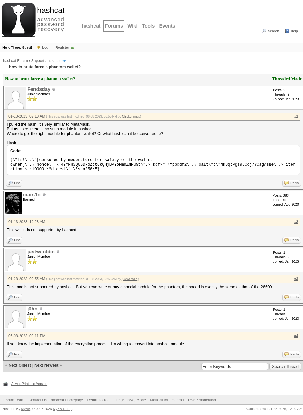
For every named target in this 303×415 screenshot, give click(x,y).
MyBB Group (62, 409)
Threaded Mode (287, 79)
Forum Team (13, 400)
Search (273, 31)
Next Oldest (20, 365)
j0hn (32, 308)
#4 (296, 336)
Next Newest (46, 365)
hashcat (91, 26)
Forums (114, 26)
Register (62, 47)
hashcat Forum (15, 61)
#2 (296, 222)
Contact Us (37, 400)
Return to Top (98, 400)
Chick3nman (130, 116)
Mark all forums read (167, 400)
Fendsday (38, 89)
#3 (296, 279)
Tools (148, 26)
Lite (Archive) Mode (130, 400)
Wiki (132, 26)
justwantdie (41, 251)
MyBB (25, 409)
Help (294, 31)
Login (46, 47)
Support (37, 61)
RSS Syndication (202, 400)
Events (167, 26)
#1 (296, 116)
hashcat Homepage (67, 400)
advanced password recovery (49, 19)
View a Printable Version (29, 384)
